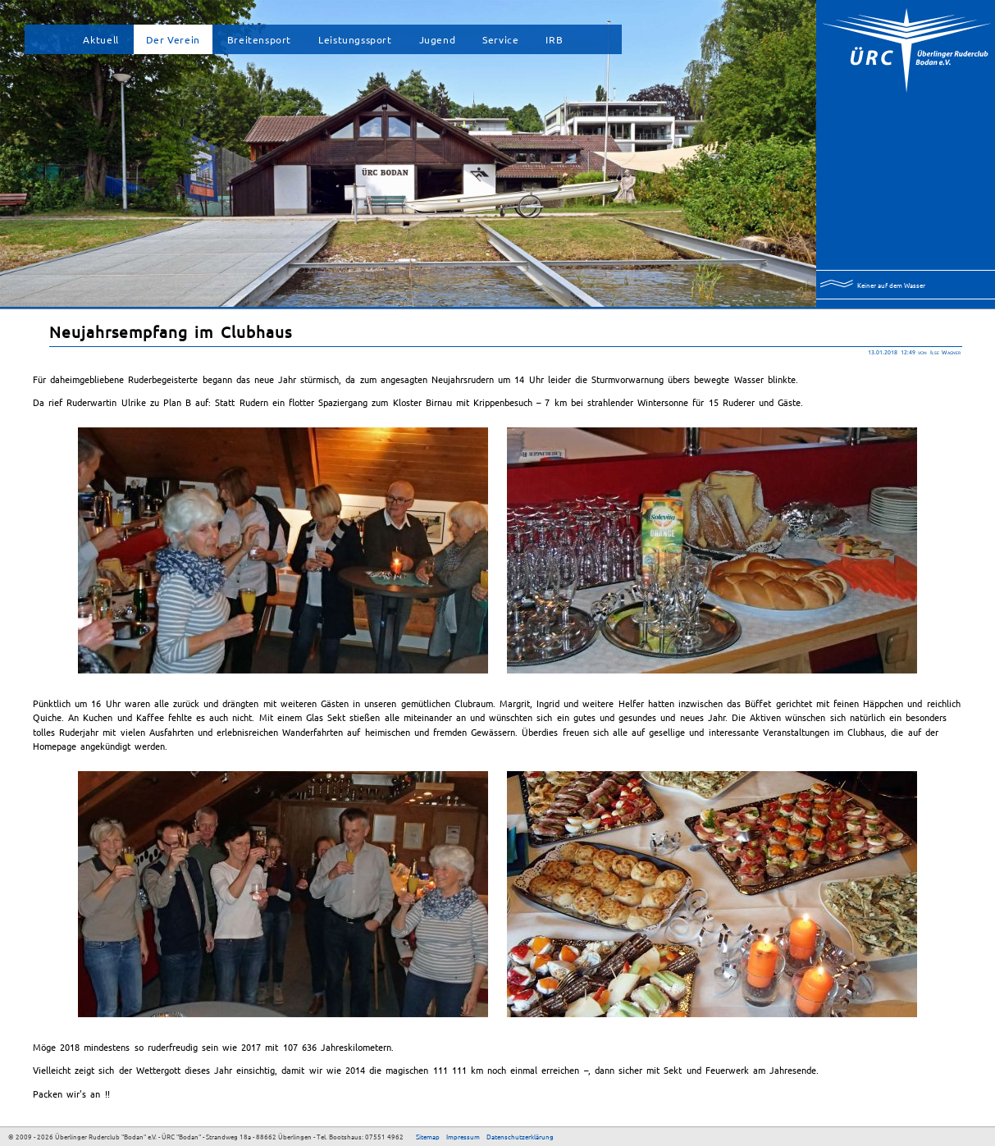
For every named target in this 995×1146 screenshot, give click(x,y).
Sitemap (428, 1136)
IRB (554, 39)
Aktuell (100, 39)
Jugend (437, 39)
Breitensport (259, 39)
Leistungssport (355, 39)
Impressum (463, 1136)
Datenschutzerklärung (520, 1136)
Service (500, 39)
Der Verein (173, 39)
